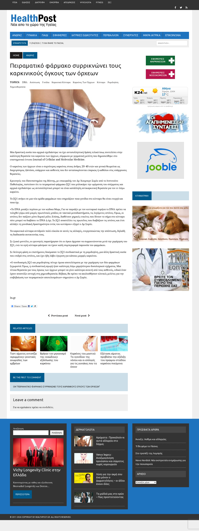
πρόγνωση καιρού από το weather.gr (160, 106)
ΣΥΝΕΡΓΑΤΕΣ (130, 35)
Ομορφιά (54, 2)
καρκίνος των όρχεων (84, 82)
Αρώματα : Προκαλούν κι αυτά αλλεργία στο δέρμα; (110, 440)
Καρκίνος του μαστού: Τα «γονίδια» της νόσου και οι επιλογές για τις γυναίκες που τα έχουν (83, 360)
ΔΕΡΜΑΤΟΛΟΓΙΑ (85, 429)
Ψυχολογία (85, 2)
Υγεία (14, 2)
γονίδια (45, 82)
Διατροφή (40, 2)
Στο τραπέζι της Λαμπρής (149, 453)
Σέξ (109, 2)
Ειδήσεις (26, 2)
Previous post (58, 315)
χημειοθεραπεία (17, 86)
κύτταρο (101, 82)
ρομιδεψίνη (113, 82)
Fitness (99, 2)
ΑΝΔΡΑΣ (17, 35)
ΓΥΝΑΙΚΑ (32, 35)
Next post (82, 315)
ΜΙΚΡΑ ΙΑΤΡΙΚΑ (151, 35)
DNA (24, 82)
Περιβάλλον (110, 35)
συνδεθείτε (47, 407)
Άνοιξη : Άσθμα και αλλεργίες (150, 439)
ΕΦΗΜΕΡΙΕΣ (60, 35)
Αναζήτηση (18, 428)
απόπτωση (35, 82)
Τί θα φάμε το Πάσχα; (146, 446)
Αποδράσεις (69, 2)
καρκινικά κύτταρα (61, 82)
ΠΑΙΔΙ (45, 35)
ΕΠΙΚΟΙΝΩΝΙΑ (173, 35)
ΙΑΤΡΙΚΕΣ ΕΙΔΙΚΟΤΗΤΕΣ (85, 35)
